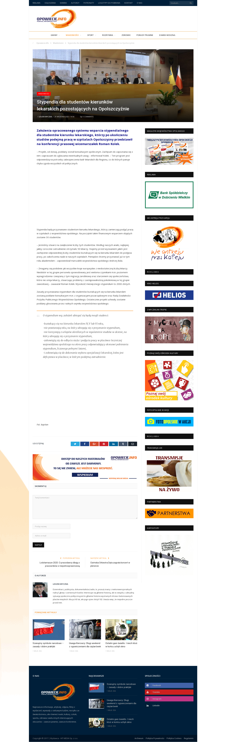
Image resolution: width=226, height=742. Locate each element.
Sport (90, 35)
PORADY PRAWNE (144, 35)
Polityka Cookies (174, 738)
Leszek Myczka (45, 116)
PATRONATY (89, 3)
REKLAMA (36, 3)
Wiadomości (72, 35)
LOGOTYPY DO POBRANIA (109, 3)
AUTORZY (75, 3)
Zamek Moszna (167, 35)
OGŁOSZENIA (50, 3)
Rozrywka (107, 35)
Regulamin (188, 738)
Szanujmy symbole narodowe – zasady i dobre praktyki (48, 645)
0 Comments (86, 116)
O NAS (139, 3)
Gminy (54, 35)
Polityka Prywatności (155, 738)
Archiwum (139, 738)
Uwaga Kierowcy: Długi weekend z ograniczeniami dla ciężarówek (85, 645)
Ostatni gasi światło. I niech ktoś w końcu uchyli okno (121, 645)
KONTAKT (128, 3)
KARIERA (63, 3)
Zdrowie (126, 35)
